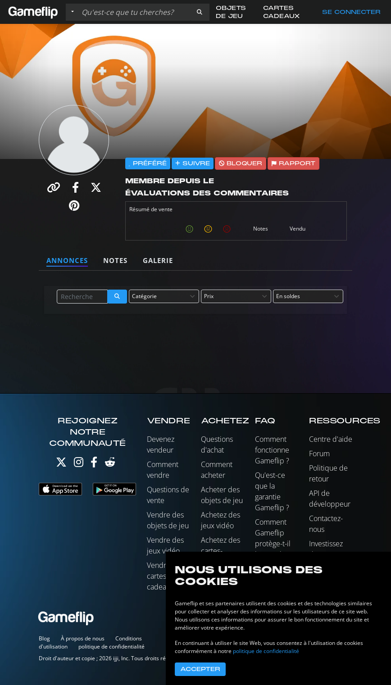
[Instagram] (78, 464)
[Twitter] (61, 464)
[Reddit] (110, 464)
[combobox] (164, 296)
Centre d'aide (330, 439)
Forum (319, 453)
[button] (199, 12)
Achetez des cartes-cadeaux (220, 551)
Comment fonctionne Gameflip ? (272, 450)
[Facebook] (94, 464)
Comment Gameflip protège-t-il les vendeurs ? (275, 543)
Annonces (67, 260)
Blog (44, 638)
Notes (115, 260)
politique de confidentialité (111, 646)
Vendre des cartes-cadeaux (165, 576)
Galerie (158, 260)
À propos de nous (83, 638)
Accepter (200, 669)
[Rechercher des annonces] (133, 12)
